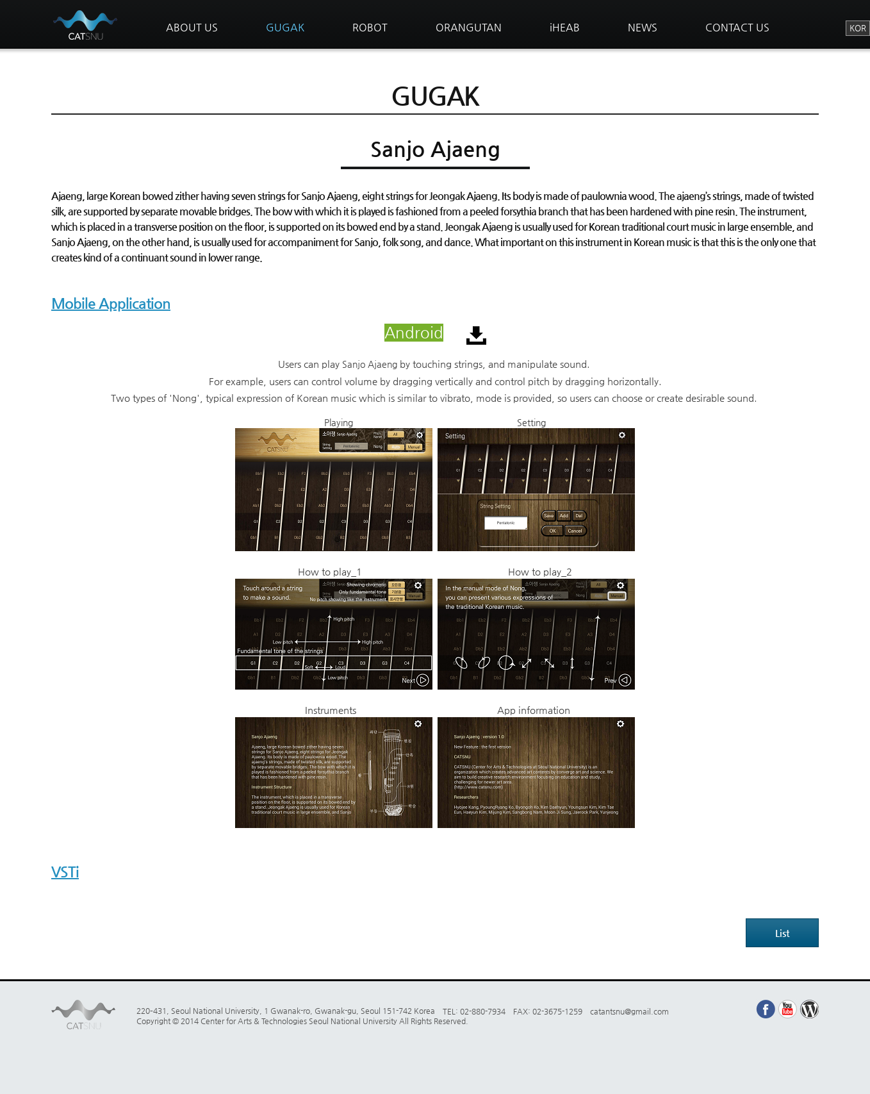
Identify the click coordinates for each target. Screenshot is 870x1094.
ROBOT (370, 27)
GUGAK (285, 27)
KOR (857, 28)
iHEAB (565, 27)
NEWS (642, 27)
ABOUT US (192, 27)
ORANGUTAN (469, 27)
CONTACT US (737, 27)
